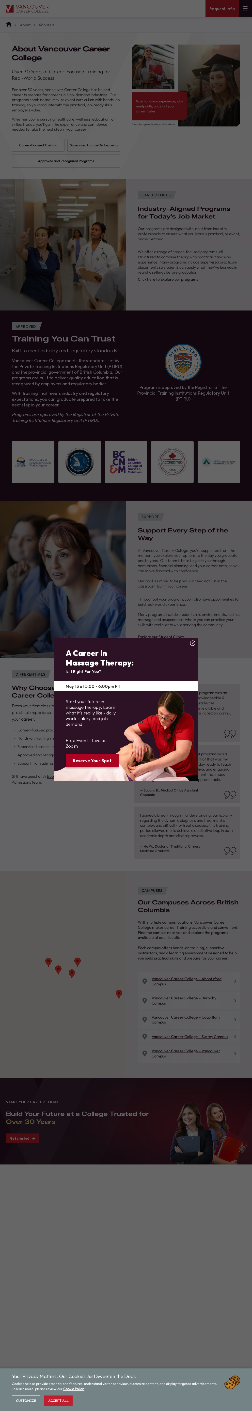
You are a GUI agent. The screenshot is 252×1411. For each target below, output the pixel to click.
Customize (26, 1401)
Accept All (58, 1401)
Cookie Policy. (73, 1389)
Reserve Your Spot (92, 760)
